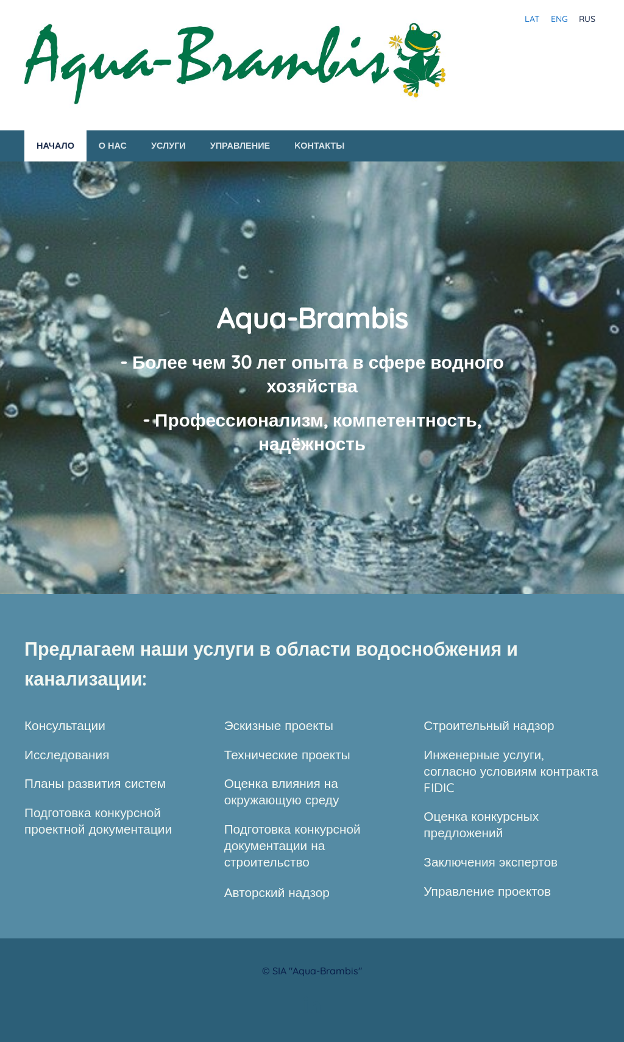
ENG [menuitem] (559, 18)
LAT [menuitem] (532, 18)
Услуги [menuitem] (168, 145)
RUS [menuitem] (587, 18)
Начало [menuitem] (55, 145)
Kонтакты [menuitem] (319, 145)
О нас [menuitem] (113, 145)
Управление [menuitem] (240, 145)
